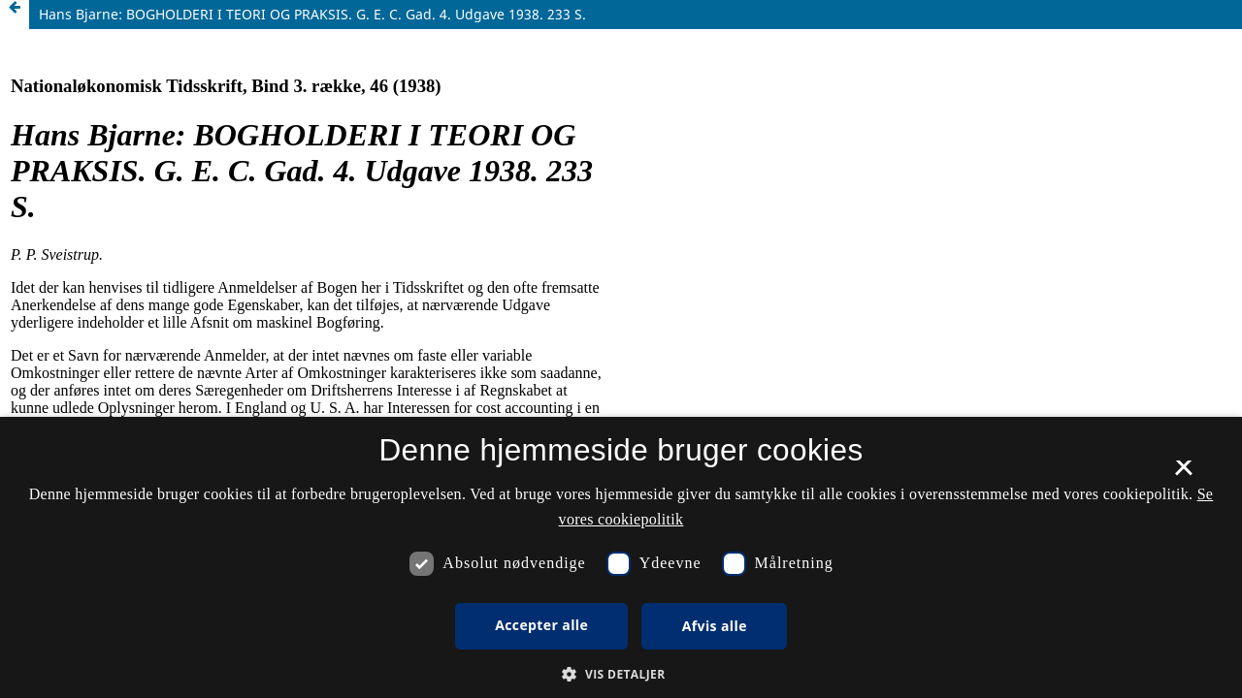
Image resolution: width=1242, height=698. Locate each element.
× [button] (1183, 474)
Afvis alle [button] (714, 626)
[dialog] (621, 557)
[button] (620, 674)
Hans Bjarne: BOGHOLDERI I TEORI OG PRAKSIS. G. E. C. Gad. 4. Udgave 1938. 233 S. (312, 14)
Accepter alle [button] (541, 625)
